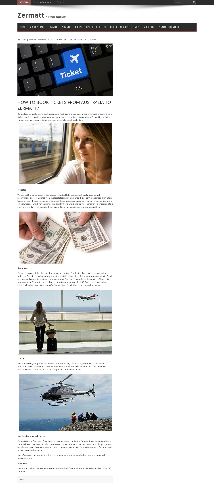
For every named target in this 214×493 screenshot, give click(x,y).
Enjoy (137, 27)
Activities (42, 39)
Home (22, 27)
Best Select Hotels (96, 27)
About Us (149, 27)
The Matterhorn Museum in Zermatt (48, 2)
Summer (66, 27)
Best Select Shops (119, 27)
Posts (78, 27)
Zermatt (30, 14)
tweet (21, 479)
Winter (54, 27)
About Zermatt (38, 27)
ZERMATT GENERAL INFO (170, 27)
